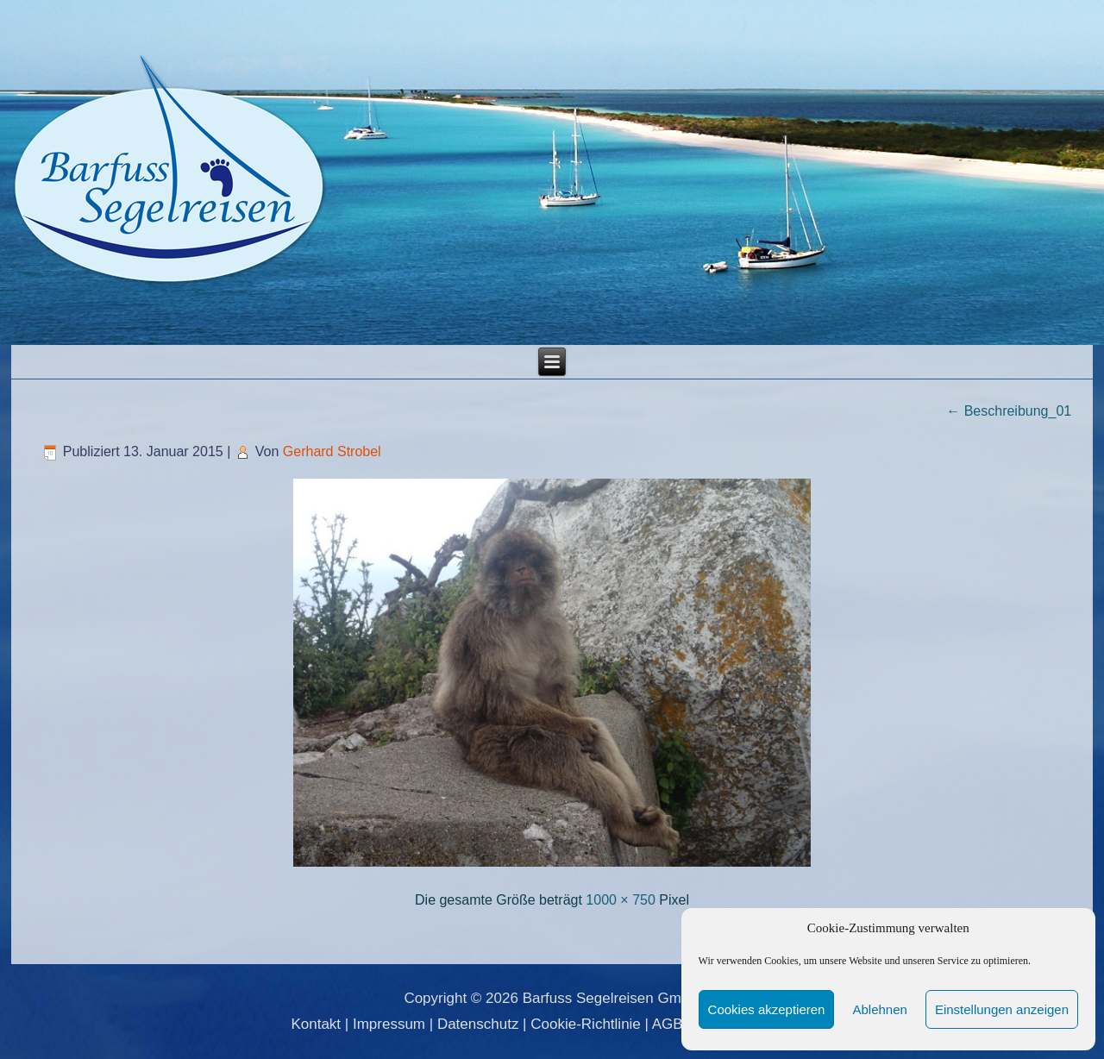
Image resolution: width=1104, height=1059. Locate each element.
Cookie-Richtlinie (585, 1024)
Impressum (389, 1024)
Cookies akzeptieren (766, 1009)
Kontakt (316, 1024)
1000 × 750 (621, 900)
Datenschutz (478, 1024)
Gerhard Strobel (332, 451)
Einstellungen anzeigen (1002, 1009)
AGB (667, 1024)
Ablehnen (879, 1009)
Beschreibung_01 (1008, 411)
